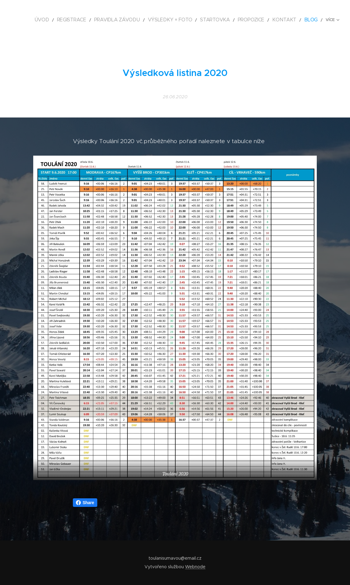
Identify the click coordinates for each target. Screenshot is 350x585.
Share (85, 502)
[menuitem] (70, 19)
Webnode (195, 566)
